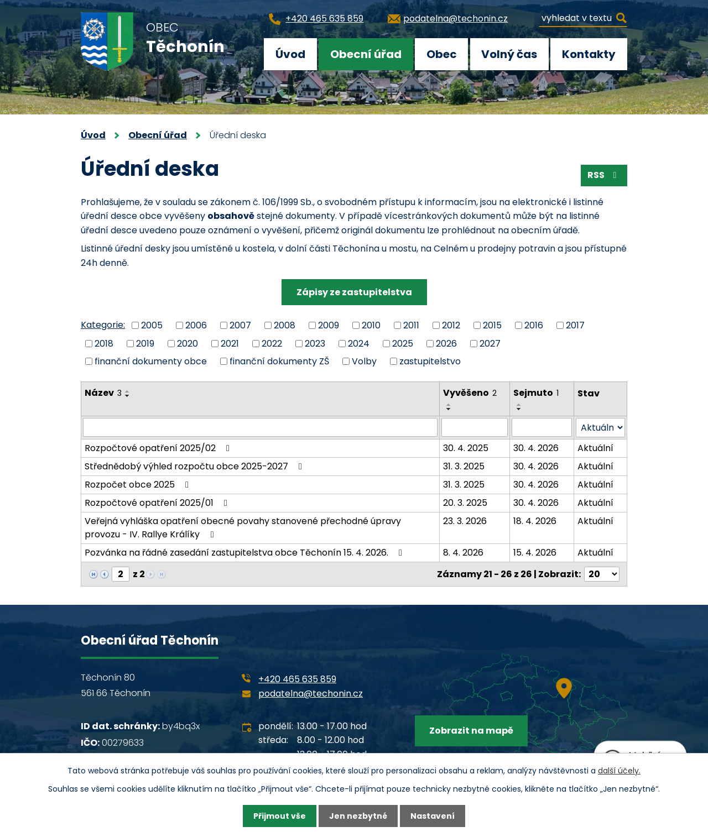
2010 (371, 325)
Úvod (290, 54)
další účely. (619, 770)
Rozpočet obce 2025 (138, 484)
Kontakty (589, 54)
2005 (152, 325)
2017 (575, 325)
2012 (451, 325)
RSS (603, 175)
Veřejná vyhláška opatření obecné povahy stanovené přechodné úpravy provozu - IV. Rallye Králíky (243, 528)
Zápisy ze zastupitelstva (354, 292)
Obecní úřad (366, 54)
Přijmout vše (279, 816)
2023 (315, 343)
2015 (492, 325)
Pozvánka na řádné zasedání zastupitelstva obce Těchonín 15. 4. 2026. (245, 552)
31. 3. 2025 (464, 466)
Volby (364, 361)
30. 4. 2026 (536, 448)
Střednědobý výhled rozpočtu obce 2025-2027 (195, 466)
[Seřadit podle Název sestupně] (128, 396)
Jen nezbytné (358, 816)
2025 (402, 343)
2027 (490, 343)
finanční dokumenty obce (151, 361)
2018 (104, 343)
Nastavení (432, 816)
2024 (358, 343)
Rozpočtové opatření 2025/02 (159, 448)
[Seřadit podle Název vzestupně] (128, 391)
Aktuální (595, 448)
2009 (328, 325)
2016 (533, 325)
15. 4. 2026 (534, 552)
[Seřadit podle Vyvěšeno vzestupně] (449, 404)
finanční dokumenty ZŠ (279, 361)
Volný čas (509, 54)
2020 (187, 343)
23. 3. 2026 (465, 521)
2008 (284, 325)
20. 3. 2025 (465, 502)
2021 (230, 343)
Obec (441, 54)
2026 (446, 343)
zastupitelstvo (430, 361)
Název (103, 392)
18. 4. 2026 (534, 521)
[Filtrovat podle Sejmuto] (542, 427)
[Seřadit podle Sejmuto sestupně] (519, 409)
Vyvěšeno (470, 392)
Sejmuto (536, 392)
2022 (272, 343)
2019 (145, 343)
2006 (196, 325)
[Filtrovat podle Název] (260, 427)
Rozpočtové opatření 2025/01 (158, 502)
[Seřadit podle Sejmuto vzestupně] (519, 404)
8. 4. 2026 (463, 552)
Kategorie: (103, 324)
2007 (240, 325)
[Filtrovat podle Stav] (600, 427)
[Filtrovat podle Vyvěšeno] (474, 427)
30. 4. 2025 (465, 448)
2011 (411, 325)
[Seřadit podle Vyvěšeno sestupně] (449, 409)
